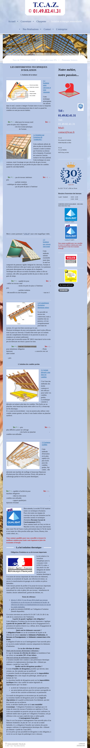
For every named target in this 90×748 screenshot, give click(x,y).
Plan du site (22, 744)
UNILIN (27, 234)
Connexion (82, 743)
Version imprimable (11, 744)
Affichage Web (81, 745)
